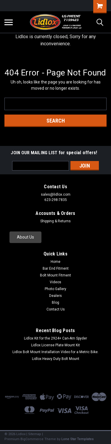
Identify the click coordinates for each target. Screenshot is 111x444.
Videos (55, 282)
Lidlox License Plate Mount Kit (55, 345)
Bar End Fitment (56, 268)
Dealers (55, 296)
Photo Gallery (55, 289)
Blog (55, 302)
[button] (25, 237)
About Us (25, 237)
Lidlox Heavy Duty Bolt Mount (55, 359)
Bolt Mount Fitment (55, 275)
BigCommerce (32, 439)
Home (55, 262)
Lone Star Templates (77, 439)
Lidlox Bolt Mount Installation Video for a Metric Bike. (55, 352)
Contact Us (55, 309)
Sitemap (34, 434)
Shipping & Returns (55, 221)
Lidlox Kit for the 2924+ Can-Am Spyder (55, 338)
